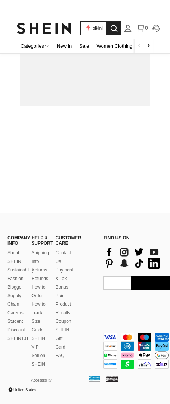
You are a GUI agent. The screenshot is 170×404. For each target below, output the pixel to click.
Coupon (63, 321)
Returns (39, 270)
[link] (85, 9)
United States (24, 390)
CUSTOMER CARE (64, 240)
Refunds (39, 278)
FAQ (60, 355)
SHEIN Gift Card (62, 338)
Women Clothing (114, 46)
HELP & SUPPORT (39, 240)
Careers (15, 312)
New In (64, 46)
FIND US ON (116, 238)
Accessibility (41, 380)
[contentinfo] (132, 257)
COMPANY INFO (15, 240)
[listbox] (127, 28)
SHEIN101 (18, 338)
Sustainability (20, 270)
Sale (84, 46)
